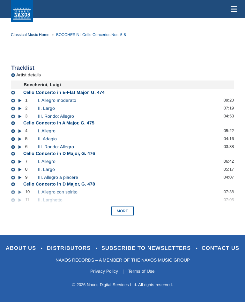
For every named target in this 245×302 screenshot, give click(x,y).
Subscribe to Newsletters (147, 248)
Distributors (70, 248)
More (122, 211)
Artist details (28, 74)
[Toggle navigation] (233, 9)
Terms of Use (141, 271)
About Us (21, 248)
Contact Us (221, 248)
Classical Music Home (30, 34)
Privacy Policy (104, 271)
